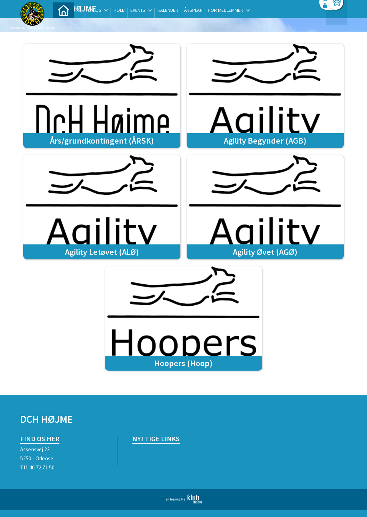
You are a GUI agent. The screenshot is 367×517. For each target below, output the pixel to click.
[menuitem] (63, 23)
